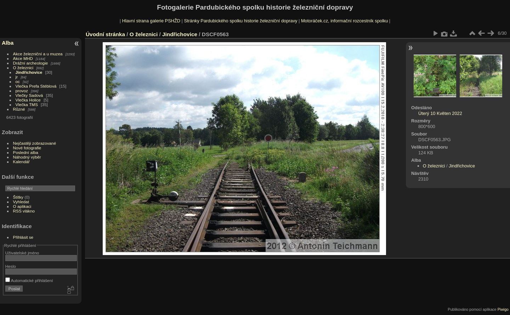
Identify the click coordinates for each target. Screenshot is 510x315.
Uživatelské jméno (22, 252)
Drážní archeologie (30, 63)
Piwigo (503, 309)
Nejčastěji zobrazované (34, 143)
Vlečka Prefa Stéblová (36, 86)
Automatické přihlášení (29, 280)
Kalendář (21, 161)
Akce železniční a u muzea (38, 53)
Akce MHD (23, 58)
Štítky (18, 197)
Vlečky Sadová (29, 95)
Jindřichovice (29, 72)
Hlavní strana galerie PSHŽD (151, 20)
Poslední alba (25, 152)
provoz (22, 90)
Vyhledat (21, 201)
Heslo (10, 266)
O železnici (23, 67)
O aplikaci (22, 206)
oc (18, 81)
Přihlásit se (23, 237)
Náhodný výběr (27, 157)
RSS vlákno (24, 211)
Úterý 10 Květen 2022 (440, 113)
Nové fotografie (27, 147)
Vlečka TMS (27, 104)
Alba (7, 43)
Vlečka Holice (28, 100)
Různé (19, 109)
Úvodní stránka (105, 34)
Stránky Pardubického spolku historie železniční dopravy (240, 20)
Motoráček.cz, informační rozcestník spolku (344, 20)
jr (17, 76)
